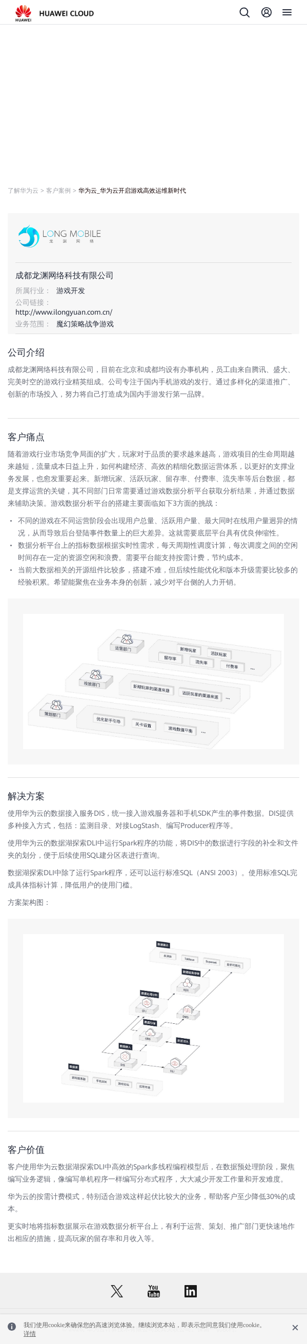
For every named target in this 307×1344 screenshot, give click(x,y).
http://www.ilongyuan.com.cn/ (63, 312)
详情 (30, 1333)
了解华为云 (23, 190)
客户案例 (58, 190)
